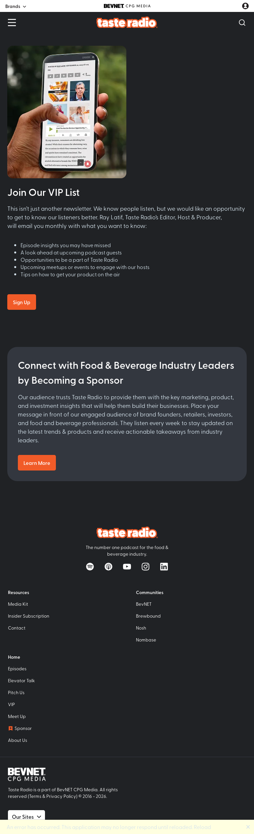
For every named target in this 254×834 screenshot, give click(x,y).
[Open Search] (242, 23)
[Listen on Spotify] (90, 567)
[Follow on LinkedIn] (164, 567)
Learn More (36, 462)
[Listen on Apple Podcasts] (108, 567)
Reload (202, 826)
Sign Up (21, 302)
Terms (35, 796)
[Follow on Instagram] (145, 567)
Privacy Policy (61, 796)
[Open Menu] (12, 23)
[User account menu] (245, 6)
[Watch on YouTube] (127, 567)
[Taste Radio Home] (127, 22)
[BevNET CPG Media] (127, 6)
